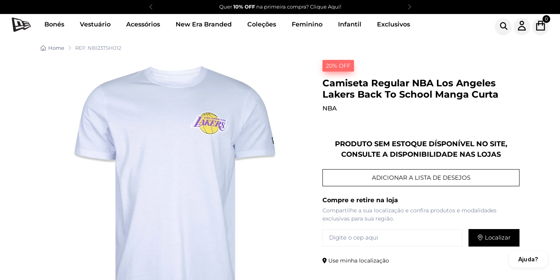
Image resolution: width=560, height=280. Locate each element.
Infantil (349, 24)
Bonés (54, 24)
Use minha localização (355, 260)
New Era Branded (204, 24)
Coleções (261, 24)
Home (52, 48)
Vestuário (95, 24)
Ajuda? (528, 259)
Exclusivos (393, 24)
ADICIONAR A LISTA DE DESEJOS (421, 177)
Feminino (307, 24)
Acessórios (143, 24)
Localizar (494, 237)
